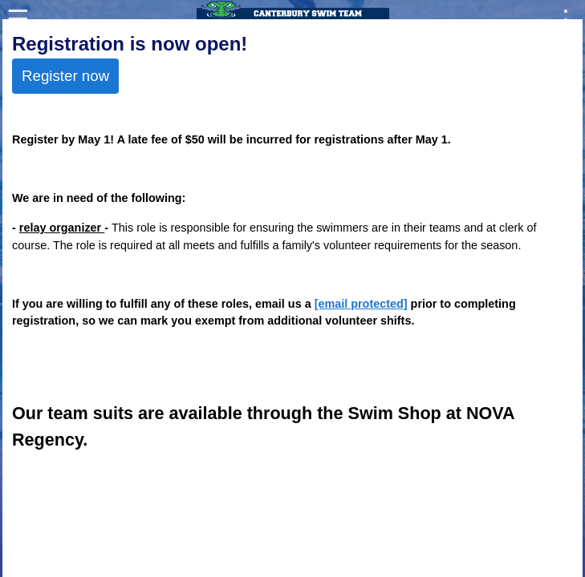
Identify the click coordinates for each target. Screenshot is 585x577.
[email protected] (361, 303)
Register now (65, 75)
